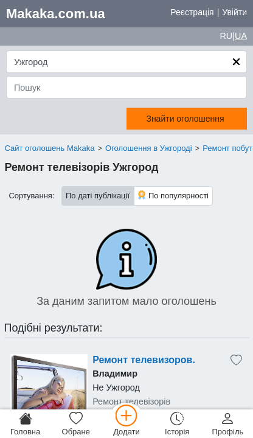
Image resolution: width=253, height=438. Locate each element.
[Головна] (25, 424)
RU (226, 36)
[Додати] (126, 424)
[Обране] (75, 424)
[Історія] (177, 424)
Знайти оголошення (185, 118)
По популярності (173, 195)
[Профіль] (228, 424)
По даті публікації (98, 195)
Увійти (234, 12)
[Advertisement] (49, 393)
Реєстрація (191, 12)
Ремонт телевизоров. (143, 360)
